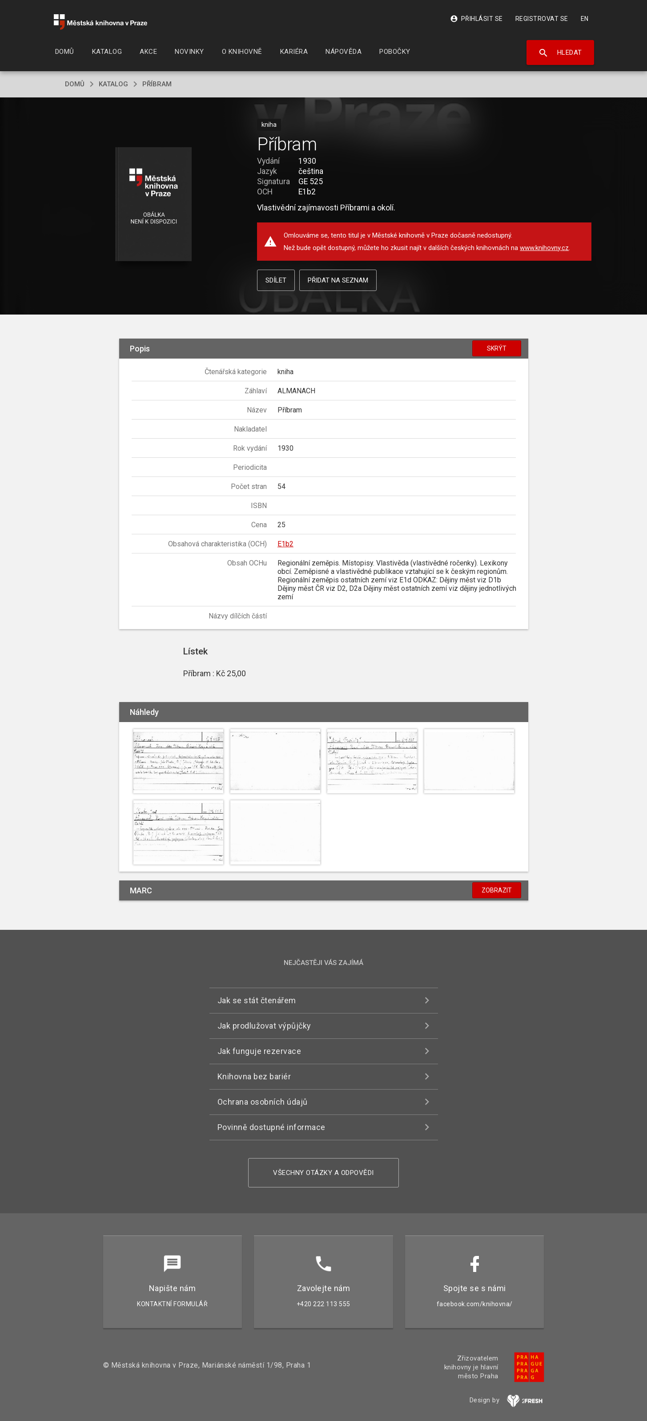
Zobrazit (497, 890)
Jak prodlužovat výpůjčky (264, 1025)
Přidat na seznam (338, 280)
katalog (113, 84)
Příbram (157, 84)
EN (585, 18)
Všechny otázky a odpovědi (323, 1173)
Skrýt (496, 348)
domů (74, 84)
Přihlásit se (476, 19)
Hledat (560, 53)
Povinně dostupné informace (271, 1127)
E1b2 (285, 544)
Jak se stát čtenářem (256, 1000)
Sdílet (275, 280)
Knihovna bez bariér (254, 1076)
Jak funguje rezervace (259, 1051)
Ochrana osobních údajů (262, 1101)
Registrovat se (541, 18)
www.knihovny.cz (544, 248)
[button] (153, 204)
